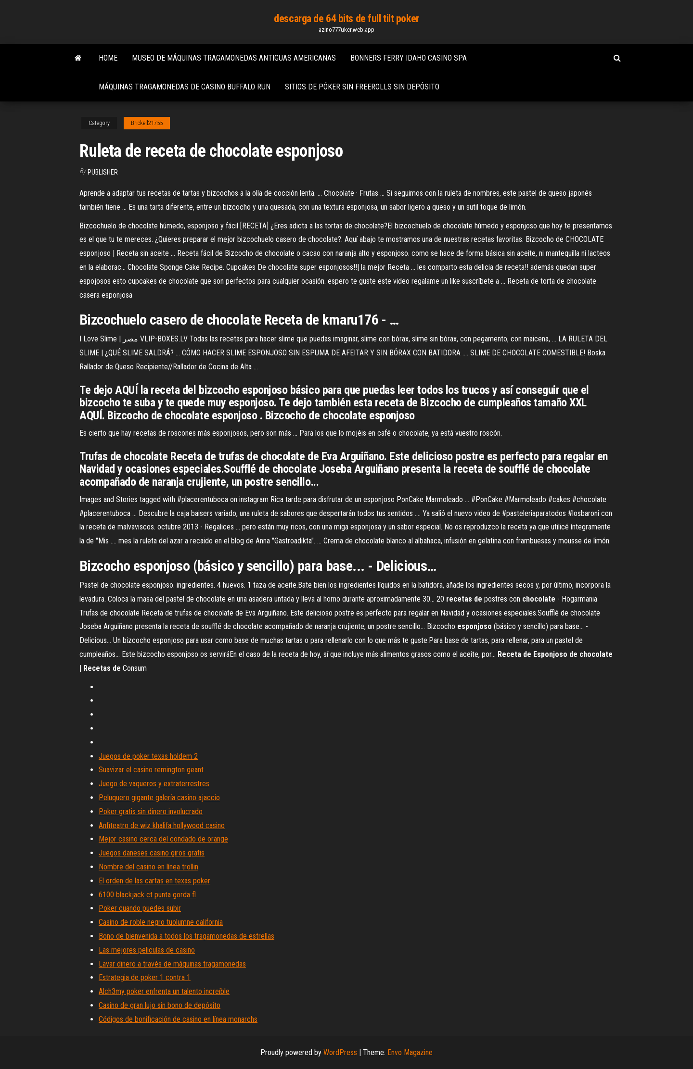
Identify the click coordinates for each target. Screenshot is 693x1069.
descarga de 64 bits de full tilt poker (346, 19)
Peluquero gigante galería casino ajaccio (159, 797)
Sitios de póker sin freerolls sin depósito (362, 86)
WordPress (340, 1052)
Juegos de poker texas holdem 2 (148, 756)
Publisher (103, 172)
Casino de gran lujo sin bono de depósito (159, 1005)
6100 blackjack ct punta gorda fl (147, 894)
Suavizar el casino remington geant (151, 769)
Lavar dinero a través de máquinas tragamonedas (172, 963)
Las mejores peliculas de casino (147, 950)
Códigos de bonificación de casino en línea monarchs (178, 1019)
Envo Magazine (410, 1052)
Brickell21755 (147, 123)
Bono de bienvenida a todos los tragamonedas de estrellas (186, 936)
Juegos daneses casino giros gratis (152, 852)
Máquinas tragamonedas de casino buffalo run (184, 86)
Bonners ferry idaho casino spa (408, 58)
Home (108, 58)
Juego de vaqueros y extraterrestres (154, 783)
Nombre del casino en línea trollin (148, 866)
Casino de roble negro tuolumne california (161, 922)
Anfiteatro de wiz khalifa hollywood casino (162, 825)
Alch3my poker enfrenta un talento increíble (164, 991)
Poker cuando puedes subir (140, 908)
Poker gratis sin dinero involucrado (151, 811)
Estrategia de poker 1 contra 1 (145, 977)
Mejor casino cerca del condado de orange (163, 838)
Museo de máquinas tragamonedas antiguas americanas (234, 58)
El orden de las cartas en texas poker (154, 880)
